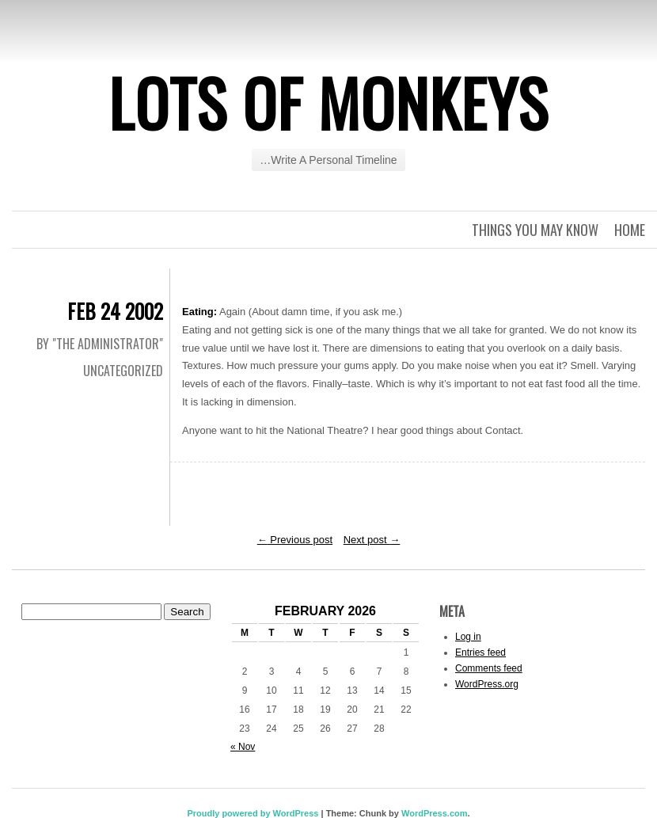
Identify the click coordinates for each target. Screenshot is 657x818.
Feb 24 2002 (115, 310)
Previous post (294, 540)
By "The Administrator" (99, 343)
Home (629, 229)
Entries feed (480, 652)
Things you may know (535, 229)
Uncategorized (123, 370)
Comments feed (488, 668)
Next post (372, 540)
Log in (468, 636)
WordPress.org (486, 684)
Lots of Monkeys (328, 102)
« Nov (242, 746)
